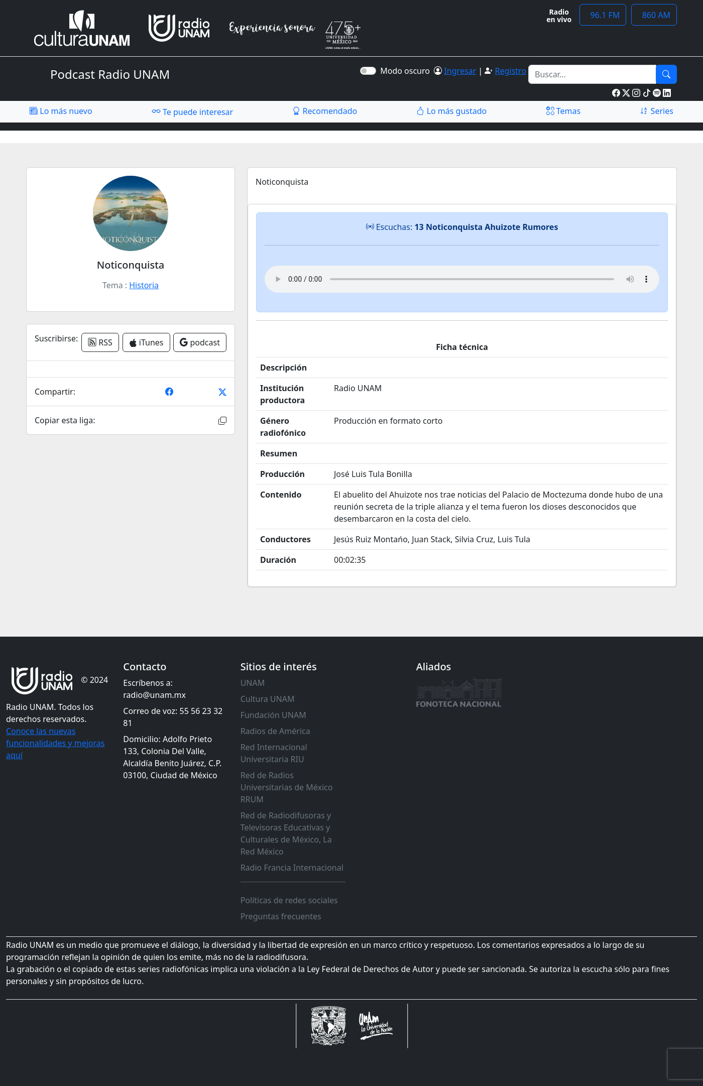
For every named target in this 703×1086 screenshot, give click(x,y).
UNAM (253, 682)
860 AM (654, 15)
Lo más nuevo (61, 110)
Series (656, 110)
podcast (200, 342)
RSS (100, 342)
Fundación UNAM (273, 714)
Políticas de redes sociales (289, 900)
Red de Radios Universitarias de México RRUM (287, 787)
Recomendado (324, 110)
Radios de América (275, 731)
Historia (144, 285)
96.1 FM (603, 15)
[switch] (368, 71)
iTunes (146, 342)
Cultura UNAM (268, 698)
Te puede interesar (192, 111)
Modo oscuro (407, 70)
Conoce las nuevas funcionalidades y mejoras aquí (55, 743)
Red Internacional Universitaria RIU (274, 753)
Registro (510, 70)
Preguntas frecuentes (281, 916)
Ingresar (460, 70)
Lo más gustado (451, 110)
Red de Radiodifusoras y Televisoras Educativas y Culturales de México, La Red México (286, 833)
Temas (563, 110)
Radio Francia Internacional (292, 867)
